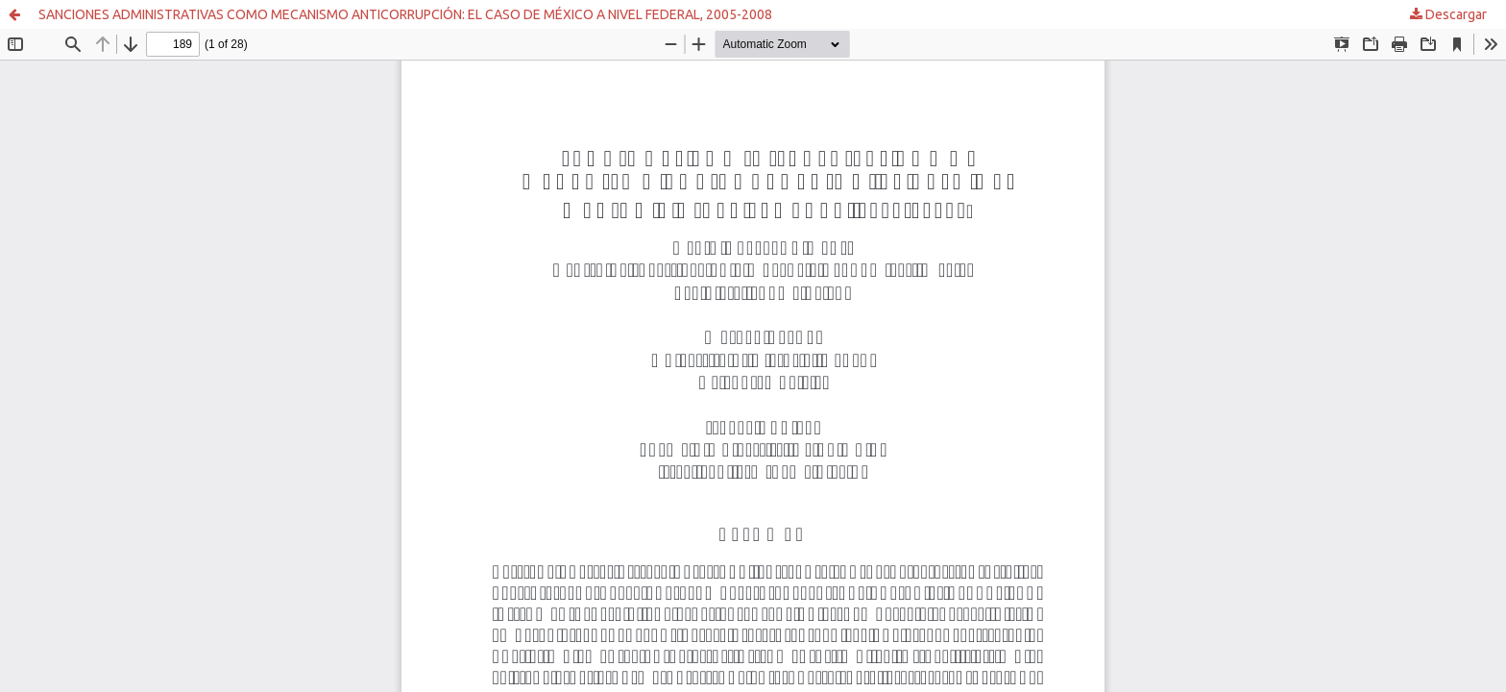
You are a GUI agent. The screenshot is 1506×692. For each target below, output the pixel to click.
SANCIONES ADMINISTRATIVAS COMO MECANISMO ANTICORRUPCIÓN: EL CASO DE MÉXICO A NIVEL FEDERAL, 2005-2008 (405, 14)
